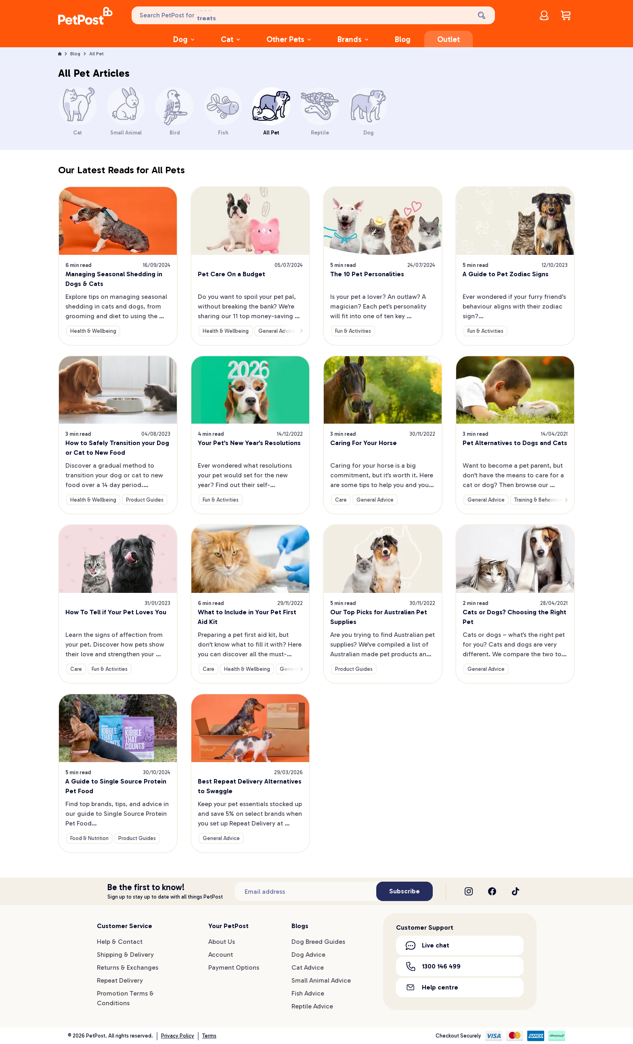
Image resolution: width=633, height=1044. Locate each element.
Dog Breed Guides (318, 941)
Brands (352, 39)
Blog (403, 39)
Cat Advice (307, 967)
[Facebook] (492, 891)
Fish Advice (307, 993)
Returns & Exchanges (127, 967)
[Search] (482, 15)
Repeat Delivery (120, 980)
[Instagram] (469, 891)
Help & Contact (120, 941)
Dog (183, 39)
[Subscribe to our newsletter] (305, 891)
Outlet (448, 39)
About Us (221, 941)
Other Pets (288, 39)
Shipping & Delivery (125, 954)
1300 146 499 (433, 966)
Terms (209, 1036)
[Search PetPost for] (301, 15)
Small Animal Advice (321, 980)
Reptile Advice (312, 1006)
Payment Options (233, 967)
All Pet (96, 54)
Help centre (432, 987)
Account (220, 954)
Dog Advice (308, 954)
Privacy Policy (177, 1036)
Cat (230, 39)
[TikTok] (515, 891)
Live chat (427, 945)
